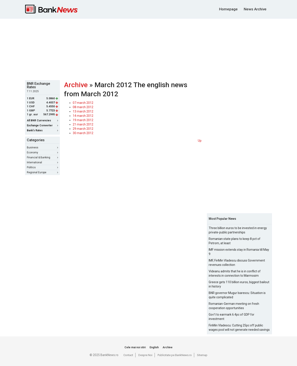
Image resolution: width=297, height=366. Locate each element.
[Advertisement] (148, 49)
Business (42, 147)
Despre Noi (145, 355)
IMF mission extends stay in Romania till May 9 (239, 252)
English (154, 347)
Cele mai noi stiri (135, 347)
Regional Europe (42, 172)
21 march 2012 (83, 124)
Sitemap (202, 355)
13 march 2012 (83, 111)
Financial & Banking (42, 157)
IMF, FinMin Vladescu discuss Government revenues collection (237, 262)
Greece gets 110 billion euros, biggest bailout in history (239, 284)
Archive (76, 85)
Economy (42, 152)
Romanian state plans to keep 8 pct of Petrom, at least (234, 241)
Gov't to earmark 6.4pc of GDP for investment (231, 317)
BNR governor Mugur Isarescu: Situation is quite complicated (237, 295)
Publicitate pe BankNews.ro (175, 355)
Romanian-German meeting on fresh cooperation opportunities (234, 306)
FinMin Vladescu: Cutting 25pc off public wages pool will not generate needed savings (239, 327)
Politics (42, 167)
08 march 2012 (83, 107)
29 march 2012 (83, 128)
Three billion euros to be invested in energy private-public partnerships (238, 230)
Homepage (228, 9)
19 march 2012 (83, 120)
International (42, 162)
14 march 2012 (83, 115)
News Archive (255, 9)
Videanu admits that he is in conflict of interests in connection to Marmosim (235, 273)
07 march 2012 (83, 102)
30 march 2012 (83, 133)
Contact (128, 355)
